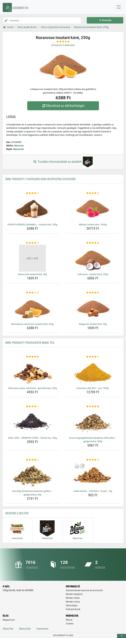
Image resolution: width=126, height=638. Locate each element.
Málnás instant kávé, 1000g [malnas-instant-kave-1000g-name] (93, 224)
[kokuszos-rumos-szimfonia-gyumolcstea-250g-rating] (32, 357)
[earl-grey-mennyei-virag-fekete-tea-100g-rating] (32, 406)
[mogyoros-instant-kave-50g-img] (93, 307)
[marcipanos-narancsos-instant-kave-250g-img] (32, 307)
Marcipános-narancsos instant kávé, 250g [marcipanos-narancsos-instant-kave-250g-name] (32, 324)
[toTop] (121, 636)
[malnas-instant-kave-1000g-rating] (93, 193)
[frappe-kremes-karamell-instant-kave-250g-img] (32, 208)
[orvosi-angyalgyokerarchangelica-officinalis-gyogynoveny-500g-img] (93, 421)
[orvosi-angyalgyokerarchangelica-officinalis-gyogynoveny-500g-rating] (93, 406)
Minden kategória (74, 594)
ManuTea (8, 628)
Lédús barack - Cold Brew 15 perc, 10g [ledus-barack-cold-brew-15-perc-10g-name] (92, 491)
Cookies (69, 623)
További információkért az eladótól (63, 162)
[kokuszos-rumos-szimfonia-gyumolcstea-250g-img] (32, 372)
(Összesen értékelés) (63, 45)
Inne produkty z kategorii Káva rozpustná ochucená (40, 179)
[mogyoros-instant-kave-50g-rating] (93, 292)
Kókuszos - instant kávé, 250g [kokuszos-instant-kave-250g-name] (93, 274)
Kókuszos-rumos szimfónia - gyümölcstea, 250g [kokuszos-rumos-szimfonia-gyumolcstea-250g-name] (32, 388)
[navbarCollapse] (118, 7)
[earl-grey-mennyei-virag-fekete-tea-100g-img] (32, 421)
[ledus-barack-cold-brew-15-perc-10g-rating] (93, 460)
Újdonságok (71, 605)
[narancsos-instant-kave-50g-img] (32, 258)
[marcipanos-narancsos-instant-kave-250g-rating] (32, 292)
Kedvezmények (73, 609)
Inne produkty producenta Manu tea (29, 342)
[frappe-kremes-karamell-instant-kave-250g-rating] (32, 193)
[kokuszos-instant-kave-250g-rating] (93, 243)
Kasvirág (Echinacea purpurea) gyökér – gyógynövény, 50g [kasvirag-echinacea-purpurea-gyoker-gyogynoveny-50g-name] (32, 493)
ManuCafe (18, 149)
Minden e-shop (73, 601)
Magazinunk (9, 620)
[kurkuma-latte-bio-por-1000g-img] (93, 372)
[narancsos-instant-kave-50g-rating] (32, 243)
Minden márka (73, 598)
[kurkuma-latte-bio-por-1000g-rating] (93, 357)
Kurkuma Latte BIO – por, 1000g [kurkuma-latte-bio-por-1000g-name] (93, 388)
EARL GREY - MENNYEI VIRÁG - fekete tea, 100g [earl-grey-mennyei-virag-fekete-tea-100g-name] (32, 438)
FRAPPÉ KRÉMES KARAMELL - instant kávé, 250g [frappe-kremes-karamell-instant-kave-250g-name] (32, 224)
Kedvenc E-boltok (17, 513)
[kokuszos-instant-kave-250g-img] (93, 258)
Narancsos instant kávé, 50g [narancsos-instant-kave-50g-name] (32, 274)
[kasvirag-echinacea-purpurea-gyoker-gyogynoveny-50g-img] (32, 474)
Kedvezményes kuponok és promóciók (84, 590)
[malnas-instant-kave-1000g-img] (93, 208)
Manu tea (19, 145)
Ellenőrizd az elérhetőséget (62, 105)
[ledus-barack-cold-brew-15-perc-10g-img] (93, 474)
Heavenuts (42, 628)
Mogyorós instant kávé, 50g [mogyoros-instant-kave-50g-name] (93, 324)
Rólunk (69, 620)
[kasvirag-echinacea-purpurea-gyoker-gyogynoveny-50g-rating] (32, 460)
